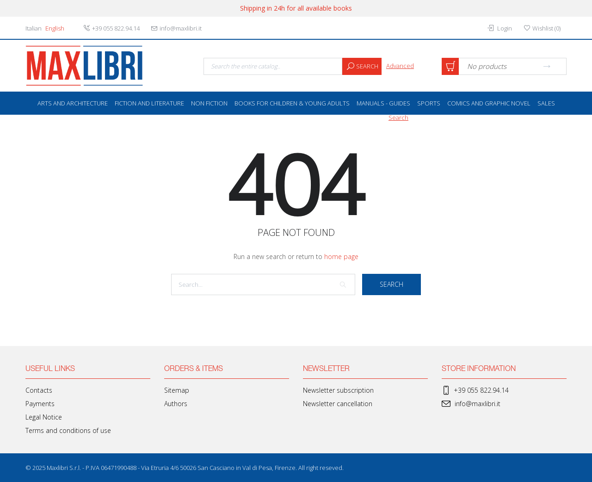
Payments (40, 403)
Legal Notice (43, 417)
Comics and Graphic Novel (488, 103)
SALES (546, 103)
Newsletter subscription (338, 390)
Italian (33, 28)
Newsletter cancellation (337, 403)
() (542, 28)
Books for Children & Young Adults (292, 103)
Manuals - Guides (383, 103)
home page (341, 256)
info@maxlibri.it (471, 403)
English (54, 28)
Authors (175, 403)
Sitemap (176, 390)
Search (360, 66)
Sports (428, 103)
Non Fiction (209, 103)
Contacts (38, 390)
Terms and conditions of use (68, 430)
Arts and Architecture (72, 103)
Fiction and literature (149, 103)
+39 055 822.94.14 (475, 390)
